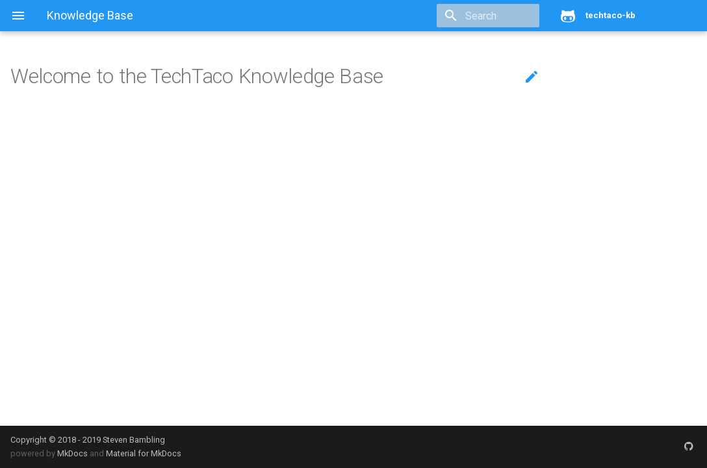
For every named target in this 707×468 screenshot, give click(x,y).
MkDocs (72, 453)
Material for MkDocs (143, 453)
